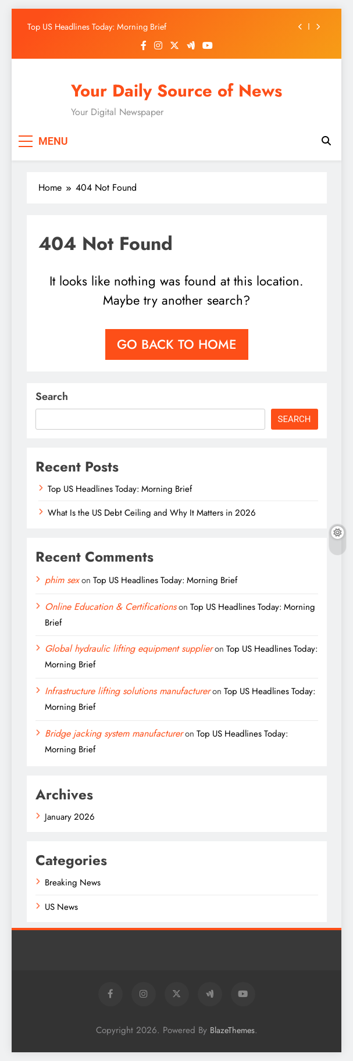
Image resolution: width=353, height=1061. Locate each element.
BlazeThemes (232, 1030)
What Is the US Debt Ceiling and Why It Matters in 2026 (152, 512)
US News (61, 907)
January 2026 (70, 816)
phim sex (62, 580)
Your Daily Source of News (176, 90)
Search (51, 396)
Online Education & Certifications (110, 606)
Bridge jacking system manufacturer (114, 733)
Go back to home (177, 344)
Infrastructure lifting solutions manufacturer (127, 691)
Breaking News (73, 882)
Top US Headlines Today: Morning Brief (96, 26)
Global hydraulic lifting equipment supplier (128, 648)
